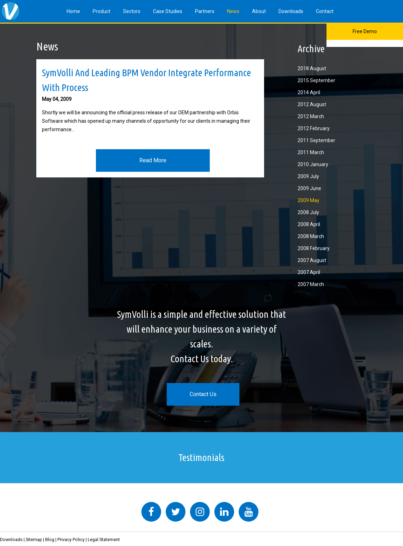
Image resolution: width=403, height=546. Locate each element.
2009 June (309, 188)
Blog (49, 539)
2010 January (313, 164)
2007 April (309, 272)
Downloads (291, 11)
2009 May (308, 200)
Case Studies (167, 11)
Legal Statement (104, 539)
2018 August (312, 68)
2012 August (312, 104)
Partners (204, 11)
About (259, 11)
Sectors (131, 11)
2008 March (311, 236)
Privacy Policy (71, 539)
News (233, 11)
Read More (152, 160)
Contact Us (203, 394)
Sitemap (34, 539)
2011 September (316, 140)
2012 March (311, 116)
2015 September (316, 80)
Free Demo (365, 31)
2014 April (309, 92)
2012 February (314, 128)
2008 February (314, 248)
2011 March (311, 152)
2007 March (311, 284)
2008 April (309, 224)
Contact (325, 11)
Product (101, 11)
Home (73, 11)
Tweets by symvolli (102, 497)
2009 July (308, 176)
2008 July (308, 212)
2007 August (312, 260)
